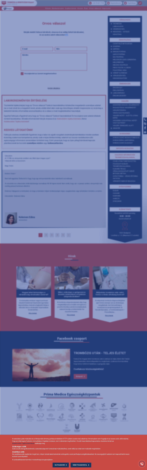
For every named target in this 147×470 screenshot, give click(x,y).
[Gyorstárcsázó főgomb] (142, 464)
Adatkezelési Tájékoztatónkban (23, 443)
